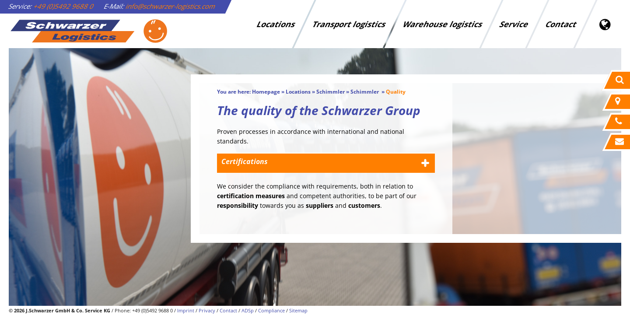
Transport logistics (349, 24)
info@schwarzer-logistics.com (170, 6)
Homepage (266, 91)
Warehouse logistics (443, 24)
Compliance (271, 310)
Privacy (207, 310)
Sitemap (298, 310)
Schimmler (330, 91)
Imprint (185, 310)
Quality (396, 91)
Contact (561, 24)
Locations (276, 24)
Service (514, 24)
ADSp (248, 310)
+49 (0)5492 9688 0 (64, 6)
